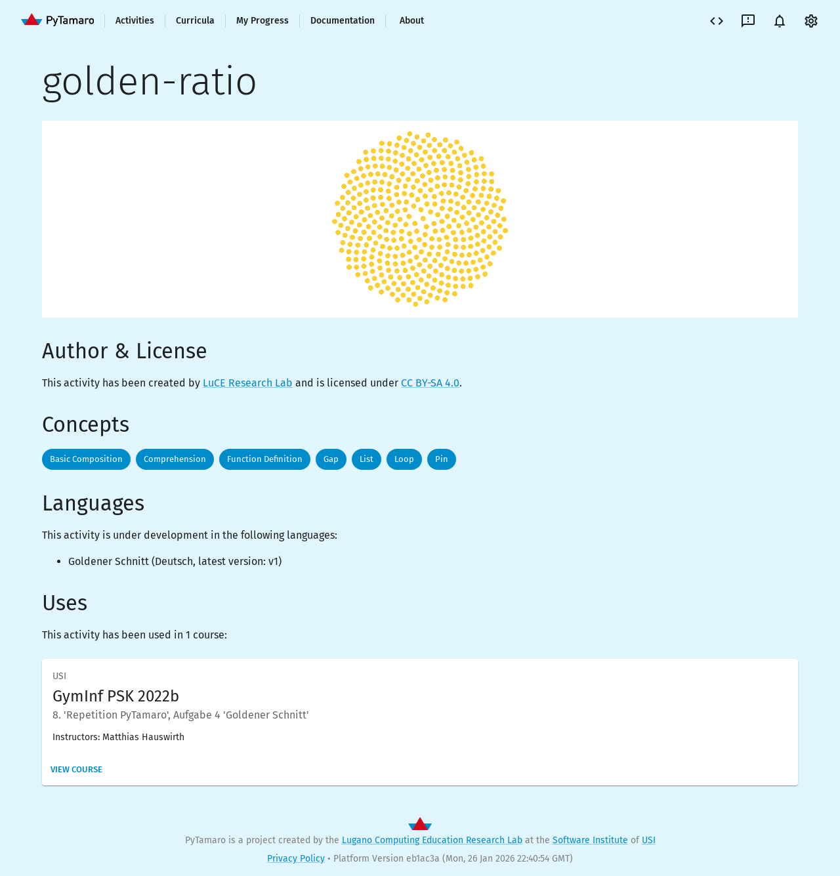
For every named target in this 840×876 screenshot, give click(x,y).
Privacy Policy (296, 858)
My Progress (262, 20)
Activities (135, 20)
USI (649, 840)
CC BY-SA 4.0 (430, 383)
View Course (76, 769)
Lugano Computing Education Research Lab (432, 840)
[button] (86, 459)
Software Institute (590, 840)
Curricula (195, 20)
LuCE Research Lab (248, 383)
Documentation (342, 20)
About (412, 20)
